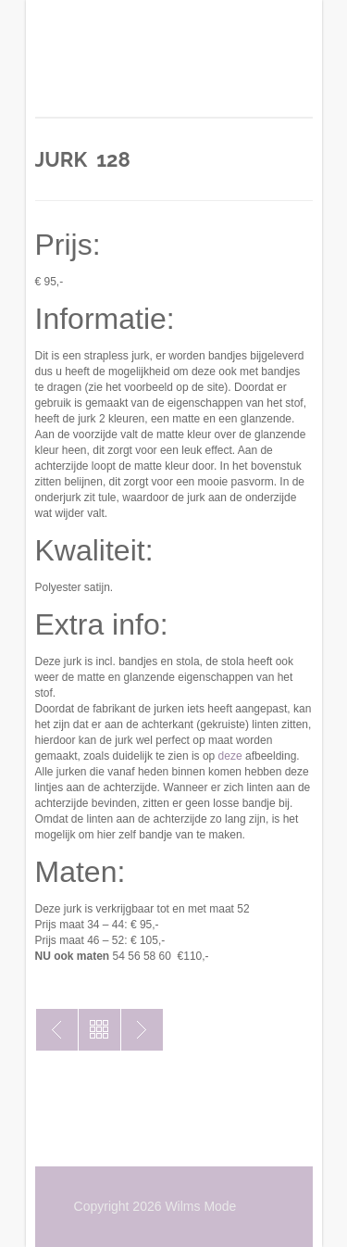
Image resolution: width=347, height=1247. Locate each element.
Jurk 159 (57, 1030)
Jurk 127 (142, 1030)
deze (230, 755)
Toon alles (99, 1030)
